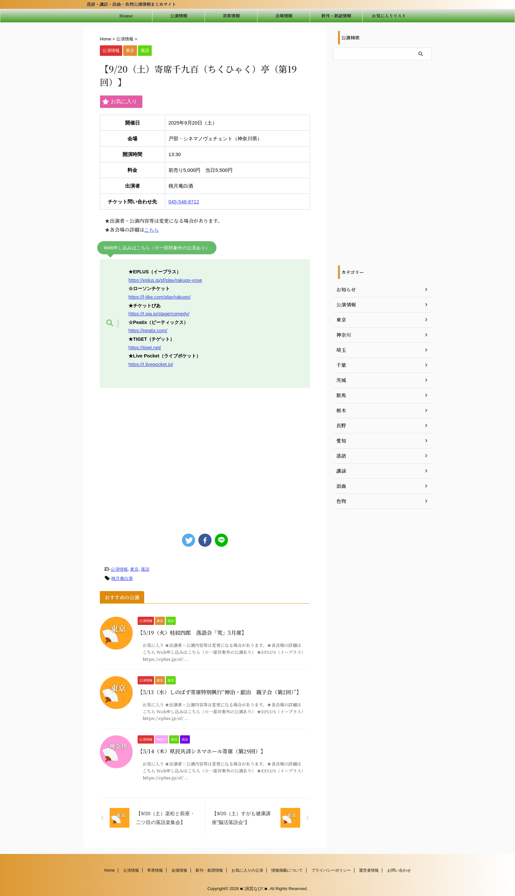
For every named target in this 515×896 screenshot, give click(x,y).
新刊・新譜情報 (336, 15)
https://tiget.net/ (144, 346)
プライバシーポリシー (331, 868)
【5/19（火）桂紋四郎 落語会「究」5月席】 (192, 631)
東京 (134, 568)
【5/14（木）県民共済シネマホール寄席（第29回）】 (201, 750)
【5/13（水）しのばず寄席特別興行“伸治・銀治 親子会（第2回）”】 (219, 690)
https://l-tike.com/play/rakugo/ (159, 296)
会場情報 (283, 15)
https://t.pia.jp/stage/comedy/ (158, 313)
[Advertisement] (205, 457)
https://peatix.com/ (147, 330)
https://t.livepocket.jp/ (150, 363)
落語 (145, 568)
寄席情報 (231, 15)
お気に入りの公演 (247, 868)
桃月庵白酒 (122, 577)
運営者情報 (369, 868)
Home (126, 15)
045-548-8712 (183, 201)
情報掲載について (287, 868)
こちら (151, 230)
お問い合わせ (399, 868)
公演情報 (178, 15)
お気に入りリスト (389, 15)
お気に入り (119, 101)
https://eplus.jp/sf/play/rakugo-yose (164, 280)
